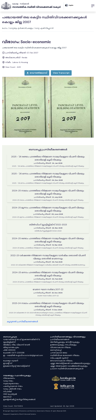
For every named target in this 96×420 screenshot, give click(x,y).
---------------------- (14, 358)
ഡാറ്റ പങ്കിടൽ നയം (12, 389)
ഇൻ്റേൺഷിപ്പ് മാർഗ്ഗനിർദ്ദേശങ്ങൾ (19, 399)
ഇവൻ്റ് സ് (7, 363)
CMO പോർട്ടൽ (10, 394)
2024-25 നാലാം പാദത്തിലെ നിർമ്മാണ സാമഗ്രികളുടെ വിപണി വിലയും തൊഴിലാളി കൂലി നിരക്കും (48, 192)
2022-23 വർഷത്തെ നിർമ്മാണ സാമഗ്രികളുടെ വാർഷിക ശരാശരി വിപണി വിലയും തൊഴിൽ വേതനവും (48, 257)
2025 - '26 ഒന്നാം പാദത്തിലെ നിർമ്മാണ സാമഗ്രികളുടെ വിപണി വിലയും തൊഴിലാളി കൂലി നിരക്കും (48, 175)
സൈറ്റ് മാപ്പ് (55, 350)
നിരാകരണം (9, 378)
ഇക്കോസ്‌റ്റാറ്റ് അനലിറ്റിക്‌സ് (16, 366)
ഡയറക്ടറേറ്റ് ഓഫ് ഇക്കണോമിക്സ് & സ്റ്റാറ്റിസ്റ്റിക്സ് (21, 340)
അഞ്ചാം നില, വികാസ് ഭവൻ (16, 345)
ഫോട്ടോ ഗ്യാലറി (10, 360)
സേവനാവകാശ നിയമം (61, 360)
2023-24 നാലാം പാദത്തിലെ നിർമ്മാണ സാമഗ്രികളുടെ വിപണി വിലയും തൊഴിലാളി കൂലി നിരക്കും (48, 305)
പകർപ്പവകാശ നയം (13, 386)
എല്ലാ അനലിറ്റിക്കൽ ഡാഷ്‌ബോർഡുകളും (70, 363)
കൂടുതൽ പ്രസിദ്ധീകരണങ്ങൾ (22, 321)
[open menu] (61, 73)
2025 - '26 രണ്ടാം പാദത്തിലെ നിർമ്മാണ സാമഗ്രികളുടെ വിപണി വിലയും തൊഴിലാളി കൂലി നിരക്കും (48, 158)
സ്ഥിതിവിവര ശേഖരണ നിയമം (64, 355)
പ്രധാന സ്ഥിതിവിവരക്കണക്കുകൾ (66, 368)
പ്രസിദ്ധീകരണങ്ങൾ (59, 339)
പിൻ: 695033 (9, 350)
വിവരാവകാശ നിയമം (60, 347)
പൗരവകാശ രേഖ (58, 352)
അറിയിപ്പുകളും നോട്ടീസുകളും (65, 342)
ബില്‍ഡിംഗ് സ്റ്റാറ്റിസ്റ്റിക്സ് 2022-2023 (48, 224)
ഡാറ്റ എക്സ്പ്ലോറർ (44, 28)
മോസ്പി (7, 397)
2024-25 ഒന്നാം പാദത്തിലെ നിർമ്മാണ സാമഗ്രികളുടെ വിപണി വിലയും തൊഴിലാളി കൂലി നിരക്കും (48, 274)
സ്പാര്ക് (7, 391)
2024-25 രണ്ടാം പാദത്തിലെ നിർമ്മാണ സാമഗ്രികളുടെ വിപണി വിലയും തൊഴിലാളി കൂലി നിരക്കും (48, 240)
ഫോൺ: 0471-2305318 (13, 352)
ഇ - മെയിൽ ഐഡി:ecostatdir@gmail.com (23, 355)
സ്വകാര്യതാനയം (11, 383)
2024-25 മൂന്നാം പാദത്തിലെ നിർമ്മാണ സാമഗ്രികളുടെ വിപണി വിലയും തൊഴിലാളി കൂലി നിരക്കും (48, 209)
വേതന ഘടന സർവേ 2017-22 (48, 289)
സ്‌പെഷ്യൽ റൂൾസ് (59, 358)
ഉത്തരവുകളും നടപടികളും (63, 345)
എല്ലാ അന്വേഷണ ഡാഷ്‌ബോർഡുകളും (69, 366)
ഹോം (4, 28)
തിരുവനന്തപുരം (11, 347)
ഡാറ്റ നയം (8, 381)
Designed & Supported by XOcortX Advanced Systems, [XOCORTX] (19, 414)
